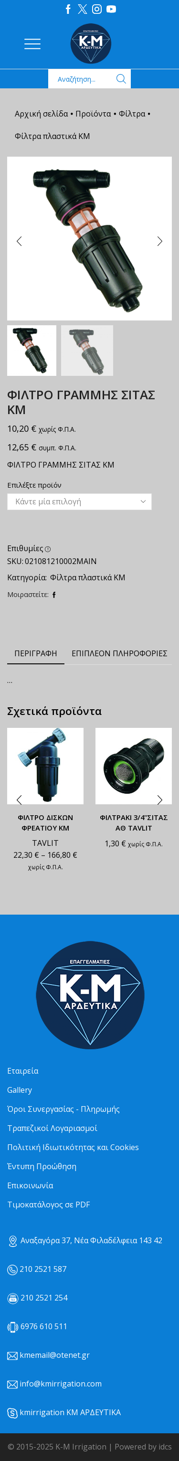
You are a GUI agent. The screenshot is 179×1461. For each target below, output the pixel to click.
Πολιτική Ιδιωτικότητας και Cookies (73, 1147)
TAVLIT (45, 843)
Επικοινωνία (30, 1185)
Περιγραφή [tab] (35, 653)
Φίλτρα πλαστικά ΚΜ (52, 136)
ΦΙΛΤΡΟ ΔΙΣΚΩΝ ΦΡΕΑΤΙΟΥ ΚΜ (45, 822)
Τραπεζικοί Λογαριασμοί (52, 1128)
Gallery (19, 1090)
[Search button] (121, 78)
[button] (19, 241)
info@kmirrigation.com (61, 1383)
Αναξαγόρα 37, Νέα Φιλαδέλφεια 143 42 (84, 1240)
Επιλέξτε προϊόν (34, 485)
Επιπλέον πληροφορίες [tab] (120, 653)
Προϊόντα (93, 113)
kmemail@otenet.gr (55, 1355)
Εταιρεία (22, 1071)
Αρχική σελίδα (41, 113)
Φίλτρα (132, 113)
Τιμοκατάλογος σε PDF (48, 1204)
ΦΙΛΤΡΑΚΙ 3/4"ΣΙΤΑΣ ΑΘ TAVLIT (134, 822)
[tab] (35, 653)
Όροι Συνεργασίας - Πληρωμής (63, 1109)
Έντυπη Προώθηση (41, 1166)
